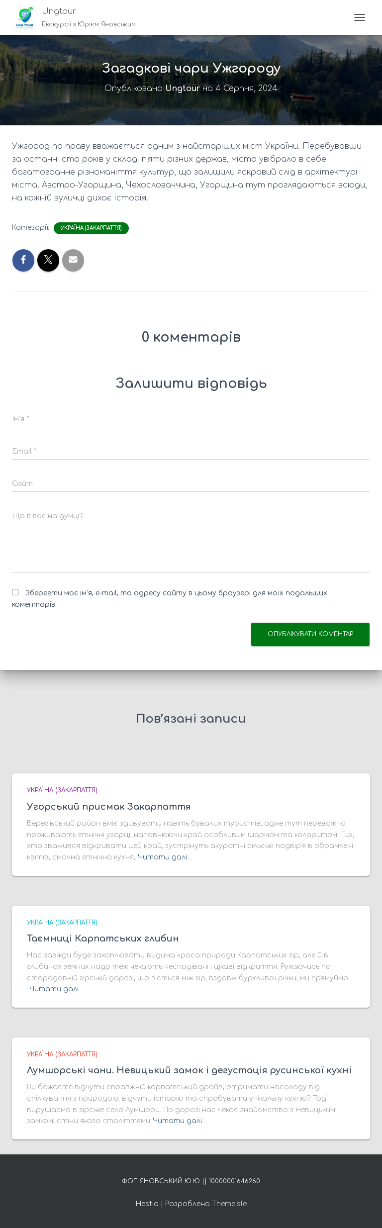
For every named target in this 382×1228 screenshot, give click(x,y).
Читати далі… (165, 857)
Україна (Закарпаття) (91, 228)
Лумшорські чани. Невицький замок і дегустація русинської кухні (189, 1070)
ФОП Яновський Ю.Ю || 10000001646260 (191, 1181)
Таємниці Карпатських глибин (103, 939)
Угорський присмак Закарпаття (109, 807)
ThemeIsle (229, 1204)
